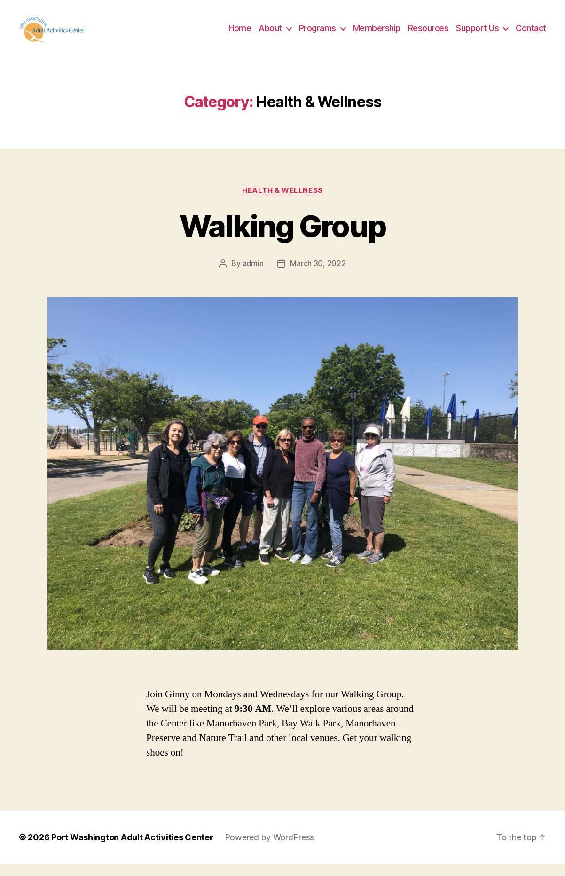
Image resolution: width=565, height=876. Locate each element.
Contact (531, 34)
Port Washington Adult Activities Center (132, 849)
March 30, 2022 (317, 276)
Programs (317, 34)
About (270, 34)
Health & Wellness (282, 202)
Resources (428, 34)
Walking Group (282, 239)
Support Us (477, 34)
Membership (376, 34)
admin (253, 276)
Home (239, 34)
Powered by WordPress (269, 849)
